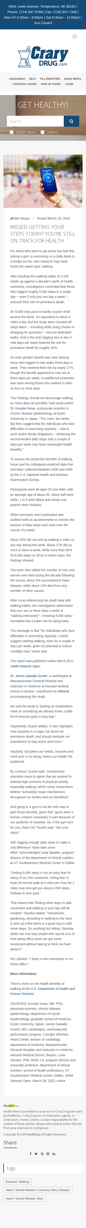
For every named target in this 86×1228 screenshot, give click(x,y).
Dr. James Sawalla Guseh (28, 676)
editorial (63, 691)
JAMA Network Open (25, 666)
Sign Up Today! (51, 84)
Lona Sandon (50, 852)
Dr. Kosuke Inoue (22, 408)
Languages (17, 78)
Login (69, 84)
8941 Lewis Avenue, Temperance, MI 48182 (42, 6)
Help (32, 78)
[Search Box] (35, 121)
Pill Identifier (50, 78)
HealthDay (34, 1134)
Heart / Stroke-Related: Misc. (25, 1198)
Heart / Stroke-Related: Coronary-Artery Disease (38, 1190)
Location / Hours (24, 84)
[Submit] (71, 121)
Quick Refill (72, 78)
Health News (23, 132)
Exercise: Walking (17, 1181)
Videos (49, 132)
